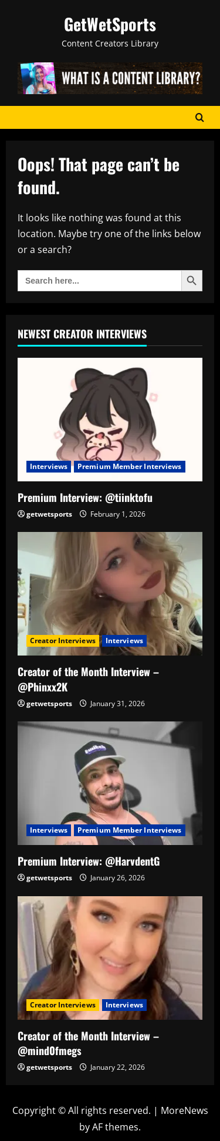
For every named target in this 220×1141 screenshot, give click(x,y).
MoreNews (184, 1110)
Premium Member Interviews (129, 466)
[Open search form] (199, 117)
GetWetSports (110, 24)
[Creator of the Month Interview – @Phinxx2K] (110, 594)
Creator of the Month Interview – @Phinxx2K (88, 679)
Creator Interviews (63, 641)
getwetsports (49, 514)
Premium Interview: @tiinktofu (85, 497)
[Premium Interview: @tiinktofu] (110, 419)
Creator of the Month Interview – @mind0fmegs (88, 1043)
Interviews (48, 466)
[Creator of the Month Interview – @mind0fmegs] (110, 958)
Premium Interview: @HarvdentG (89, 861)
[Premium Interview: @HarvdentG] (110, 783)
